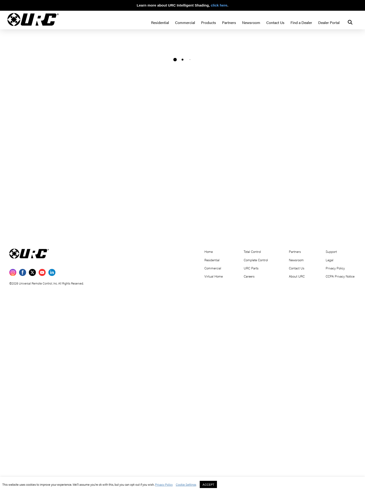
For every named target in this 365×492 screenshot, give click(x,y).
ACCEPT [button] (208, 484)
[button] (350, 22)
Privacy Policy (164, 484)
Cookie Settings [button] (186, 484)
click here (219, 5)
